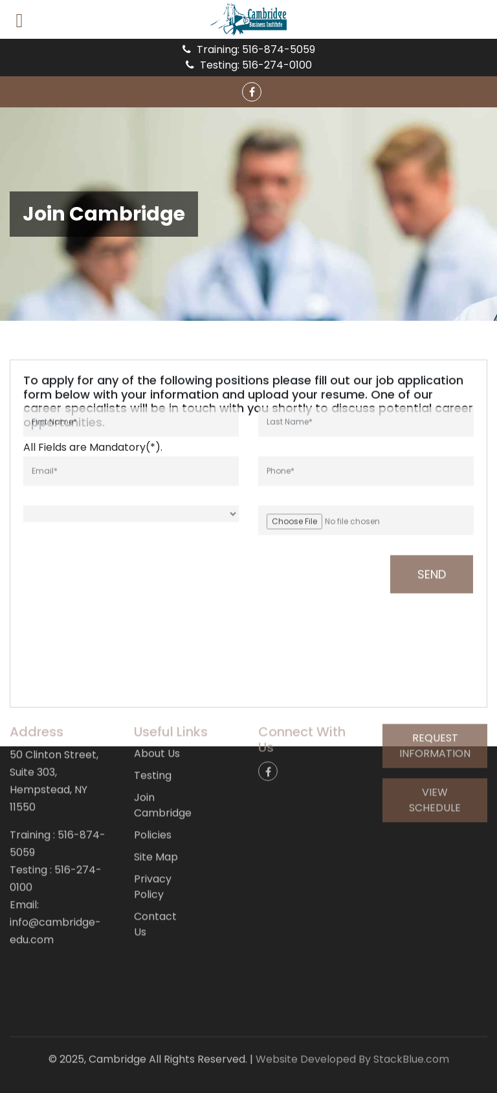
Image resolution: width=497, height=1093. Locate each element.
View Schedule (435, 759)
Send (431, 535)
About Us (157, 713)
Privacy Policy (152, 846)
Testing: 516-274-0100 (249, 65)
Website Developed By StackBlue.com (352, 1051)
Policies (152, 794)
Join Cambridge (163, 765)
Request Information (434, 705)
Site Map (156, 816)
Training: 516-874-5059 (248, 49)
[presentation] (99, 534)
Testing (152, 735)
